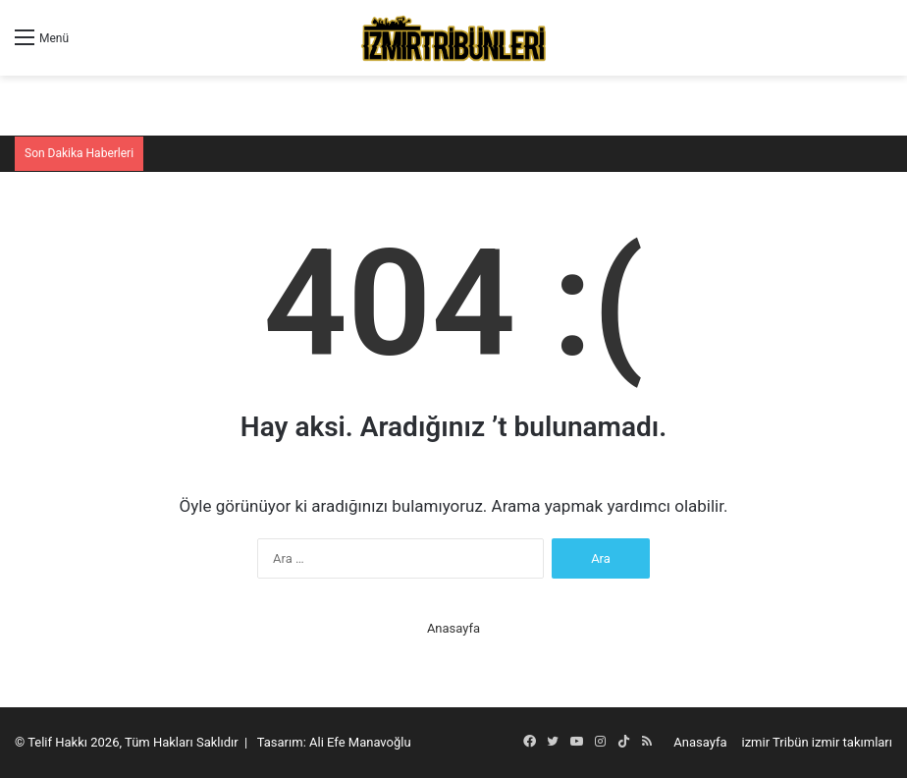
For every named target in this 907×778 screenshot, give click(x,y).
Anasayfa (453, 628)
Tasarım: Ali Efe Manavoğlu (334, 742)
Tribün (791, 742)
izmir (756, 742)
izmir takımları (852, 742)
